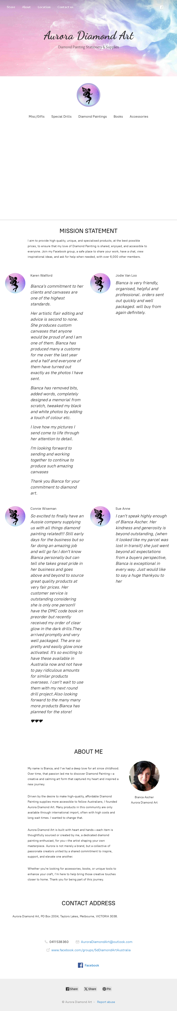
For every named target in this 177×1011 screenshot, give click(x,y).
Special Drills (61, 116)
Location (44, 7)
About (26, 7)
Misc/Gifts (37, 116)
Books (118, 116)
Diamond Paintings (92, 116)
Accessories (139, 116)
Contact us (65, 7)
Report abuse (106, 1002)
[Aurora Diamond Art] (88, 95)
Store (11, 7)
